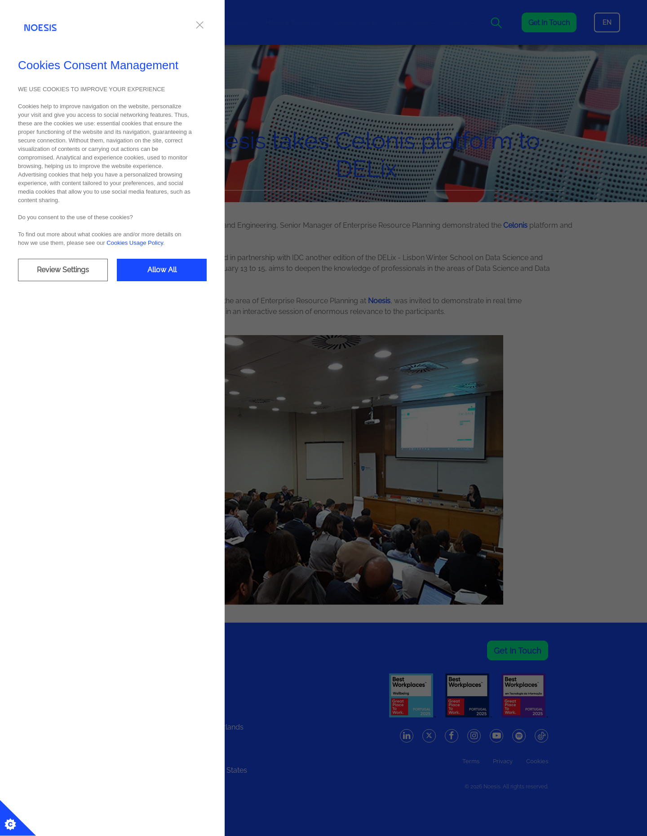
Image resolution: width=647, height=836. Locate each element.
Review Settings (63, 269)
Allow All (162, 269)
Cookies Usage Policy (134, 242)
